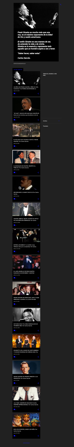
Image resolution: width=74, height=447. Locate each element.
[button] (38, 94)
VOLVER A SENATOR (18, 69)
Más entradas (26, 443)
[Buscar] (61, 4)
